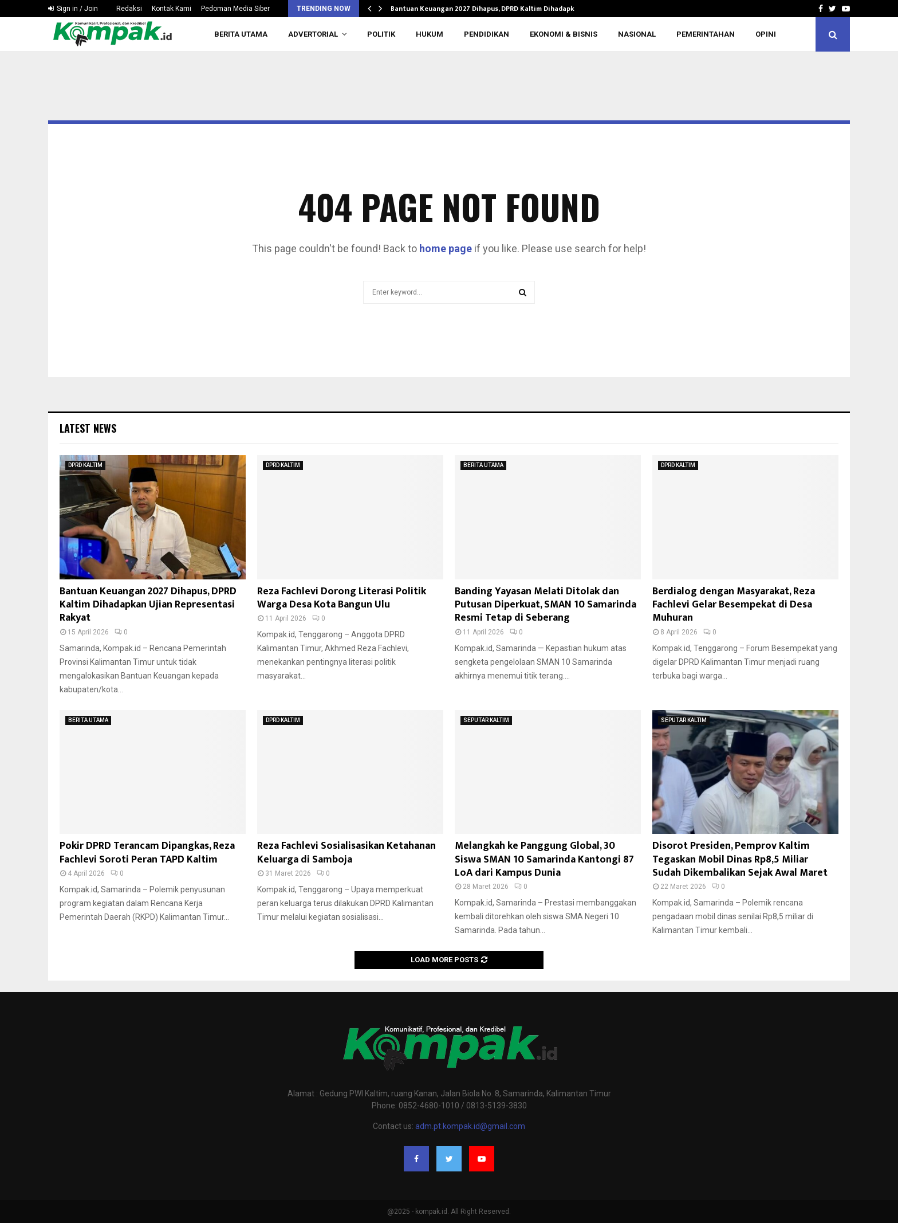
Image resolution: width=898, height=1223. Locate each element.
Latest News (88, 428)
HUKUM (429, 34)
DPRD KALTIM (85, 465)
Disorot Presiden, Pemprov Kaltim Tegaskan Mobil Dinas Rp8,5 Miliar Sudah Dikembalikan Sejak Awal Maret (740, 859)
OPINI (765, 34)
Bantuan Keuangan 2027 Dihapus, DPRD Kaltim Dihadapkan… (489, 8)
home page (445, 248)
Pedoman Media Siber (235, 9)
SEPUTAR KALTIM (486, 720)
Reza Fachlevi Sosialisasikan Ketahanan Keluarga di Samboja (346, 852)
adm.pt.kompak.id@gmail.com (470, 1126)
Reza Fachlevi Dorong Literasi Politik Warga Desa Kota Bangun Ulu (341, 598)
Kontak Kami (171, 9)
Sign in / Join (73, 9)
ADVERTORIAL (313, 34)
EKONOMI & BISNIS (563, 34)
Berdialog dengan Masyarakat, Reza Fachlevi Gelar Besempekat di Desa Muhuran (733, 605)
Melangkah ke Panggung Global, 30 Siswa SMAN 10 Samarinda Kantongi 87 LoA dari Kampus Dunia (544, 859)
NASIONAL (637, 34)
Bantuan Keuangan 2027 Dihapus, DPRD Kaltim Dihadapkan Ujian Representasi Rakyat (148, 605)
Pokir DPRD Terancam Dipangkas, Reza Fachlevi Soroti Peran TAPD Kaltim (147, 852)
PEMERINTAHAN (705, 34)
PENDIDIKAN (486, 34)
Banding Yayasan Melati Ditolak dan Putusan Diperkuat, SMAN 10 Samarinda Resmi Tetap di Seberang (545, 605)
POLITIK (381, 34)
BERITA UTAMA (240, 34)
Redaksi (129, 9)
